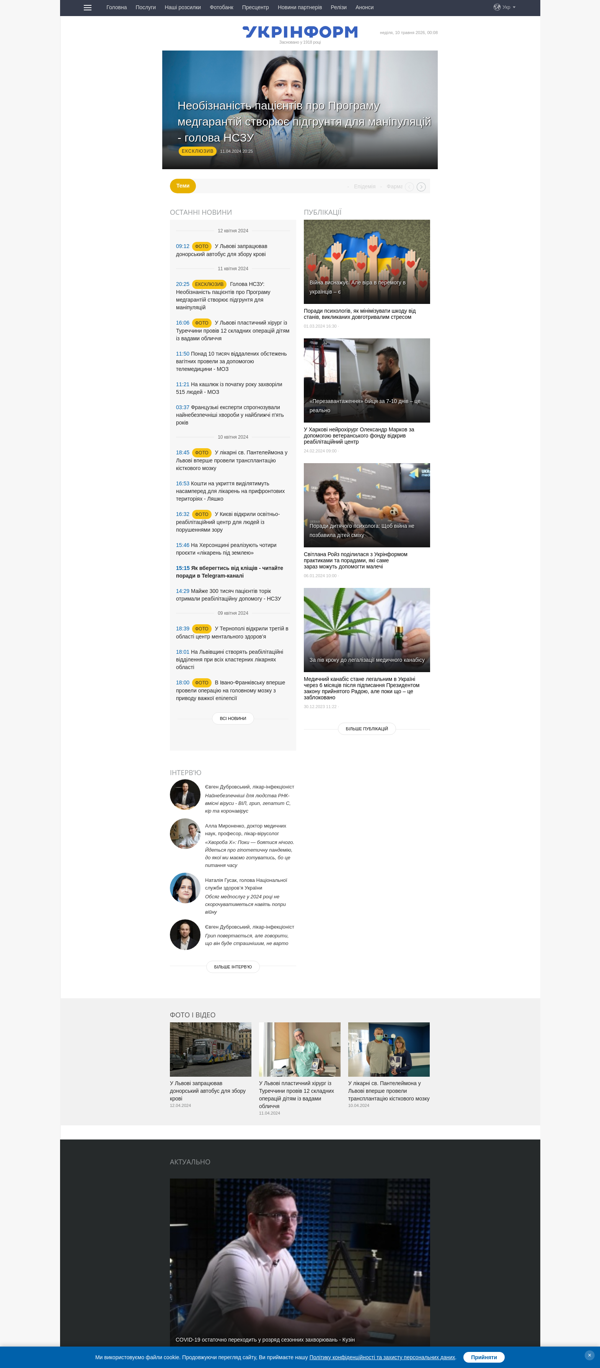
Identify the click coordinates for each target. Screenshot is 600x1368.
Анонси (364, 7)
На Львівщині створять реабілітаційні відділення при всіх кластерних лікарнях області (229, 659)
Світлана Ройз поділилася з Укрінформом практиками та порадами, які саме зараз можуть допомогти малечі (356, 560)
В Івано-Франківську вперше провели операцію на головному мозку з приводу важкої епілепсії (230, 690)
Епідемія (386, 186)
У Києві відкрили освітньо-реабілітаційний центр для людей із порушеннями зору (228, 522)
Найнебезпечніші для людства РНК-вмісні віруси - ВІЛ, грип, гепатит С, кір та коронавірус (248, 803)
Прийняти (484, 1357)
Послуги (145, 7)
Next (421, 187)
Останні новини (201, 212)
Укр (506, 7)
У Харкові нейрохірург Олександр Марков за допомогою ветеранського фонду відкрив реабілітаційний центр (359, 435)
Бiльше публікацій (367, 728)
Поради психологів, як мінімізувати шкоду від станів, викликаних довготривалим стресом (360, 314)
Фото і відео (193, 1014)
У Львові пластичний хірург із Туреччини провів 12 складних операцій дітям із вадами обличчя (232, 330)
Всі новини (233, 718)
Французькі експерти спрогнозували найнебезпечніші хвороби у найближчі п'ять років (230, 415)
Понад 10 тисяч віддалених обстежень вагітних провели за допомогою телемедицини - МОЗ (231, 361)
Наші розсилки (183, 7)
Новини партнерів (300, 7)
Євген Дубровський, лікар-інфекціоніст (249, 787)
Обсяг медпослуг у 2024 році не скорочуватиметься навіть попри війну (245, 904)
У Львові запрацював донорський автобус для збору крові (208, 1091)
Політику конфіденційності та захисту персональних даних (382, 1357)
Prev (409, 187)
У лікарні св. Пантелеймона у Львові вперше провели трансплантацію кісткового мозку (231, 460)
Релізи (339, 7)
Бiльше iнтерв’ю (233, 967)
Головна (116, 7)
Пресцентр (255, 7)
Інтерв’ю (186, 772)
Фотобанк (221, 7)
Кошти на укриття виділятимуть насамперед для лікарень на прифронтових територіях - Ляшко (230, 491)
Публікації (323, 212)
